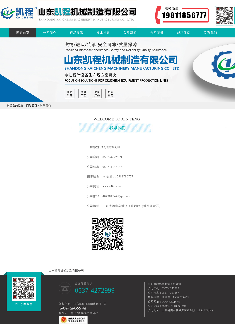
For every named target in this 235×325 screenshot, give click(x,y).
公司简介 (49, 32)
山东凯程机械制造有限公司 (66, 270)
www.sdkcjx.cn (112, 186)
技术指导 (103, 32)
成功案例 (183, 32)
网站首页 (23, 32)
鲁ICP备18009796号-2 (85, 313)
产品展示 (76, 32)
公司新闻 (130, 32)
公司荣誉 (157, 32)
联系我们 (210, 32)
